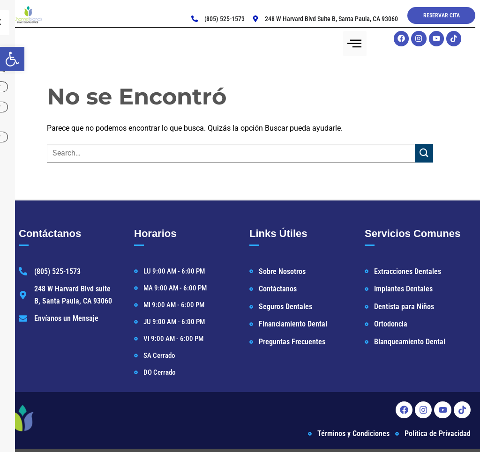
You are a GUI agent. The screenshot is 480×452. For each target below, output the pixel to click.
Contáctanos (50, 235)
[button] (12, 59)
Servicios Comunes (412, 235)
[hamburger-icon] (355, 43)
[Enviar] (424, 155)
